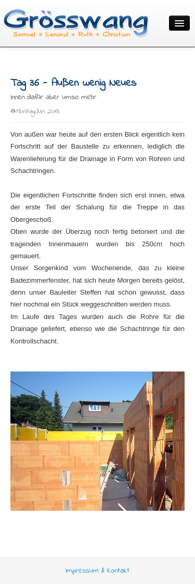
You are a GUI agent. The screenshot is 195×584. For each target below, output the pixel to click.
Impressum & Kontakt (97, 570)
